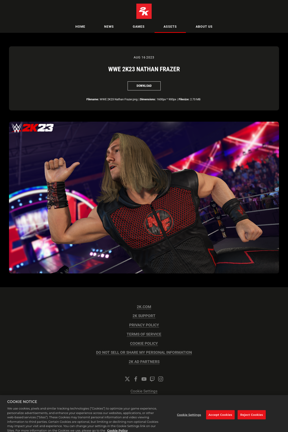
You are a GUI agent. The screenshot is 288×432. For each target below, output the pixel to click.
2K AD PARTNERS (144, 362)
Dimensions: (148, 99)
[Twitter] (127, 378)
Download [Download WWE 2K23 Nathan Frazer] (144, 85)
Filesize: (184, 99)
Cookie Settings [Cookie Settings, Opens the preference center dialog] (189, 417)
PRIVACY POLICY (144, 325)
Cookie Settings (144, 391)
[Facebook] (135, 378)
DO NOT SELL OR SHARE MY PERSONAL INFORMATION (144, 352)
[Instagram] (160, 378)
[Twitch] (152, 378)
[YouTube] (144, 378)
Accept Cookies (220, 417)
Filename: (92, 99)
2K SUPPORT (144, 316)
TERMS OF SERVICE (144, 334)
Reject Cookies (251, 417)
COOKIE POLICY (144, 343)
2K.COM (144, 307)
